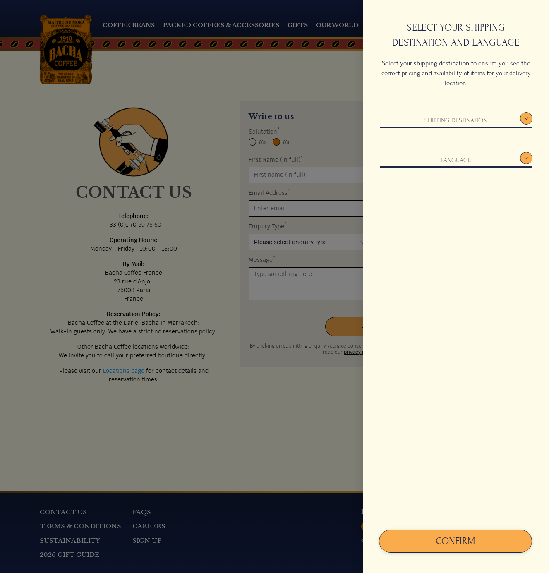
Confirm (455, 541)
